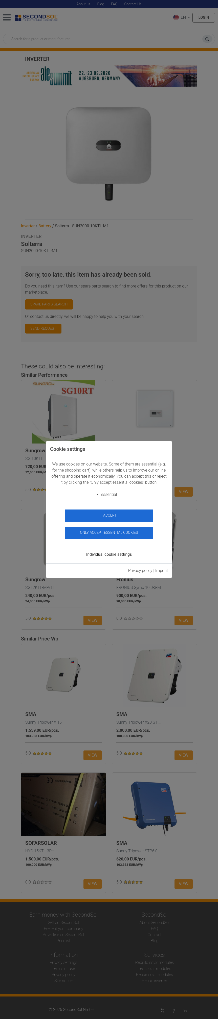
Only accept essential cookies (109, 532)
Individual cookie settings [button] (109, 554)
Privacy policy (140, 570)
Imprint (161, 570)
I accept (109, 515)
